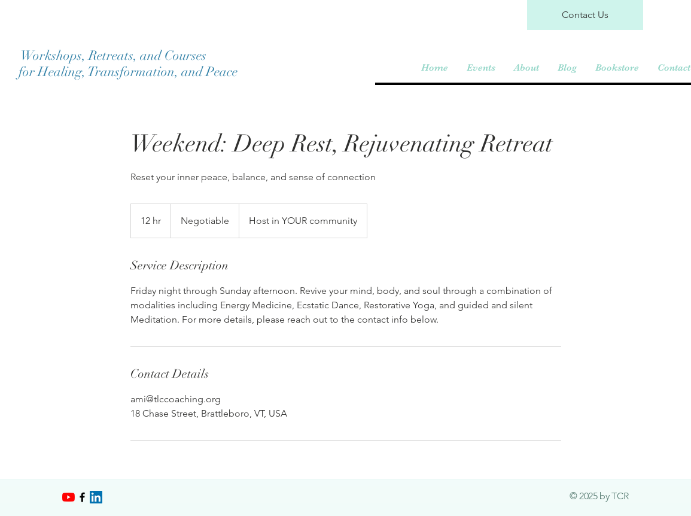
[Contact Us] (585, 15)
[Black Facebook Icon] (82, 497)
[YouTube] (68, 497)
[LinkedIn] (96, 497)
